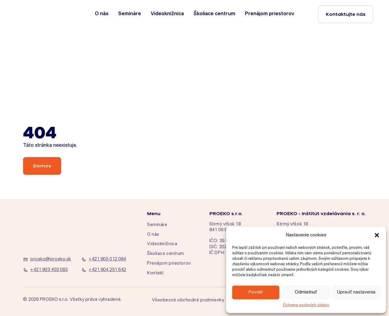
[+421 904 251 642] (107, 270)
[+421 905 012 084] (107, 259)
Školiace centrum (214, 14)
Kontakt (155, 273)
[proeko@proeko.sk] (48, 259)
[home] (43, 14)
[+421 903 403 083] (48, 270)
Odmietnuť (306, 292)
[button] (377, 235)
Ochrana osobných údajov (306, 305)
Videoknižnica (167, 14)
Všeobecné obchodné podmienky (188, 300)
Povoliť (256, 292)
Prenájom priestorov (269, 14)
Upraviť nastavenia (356, 292)
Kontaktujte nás (346, 14)
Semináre (129, 14)
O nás (101, 14)
